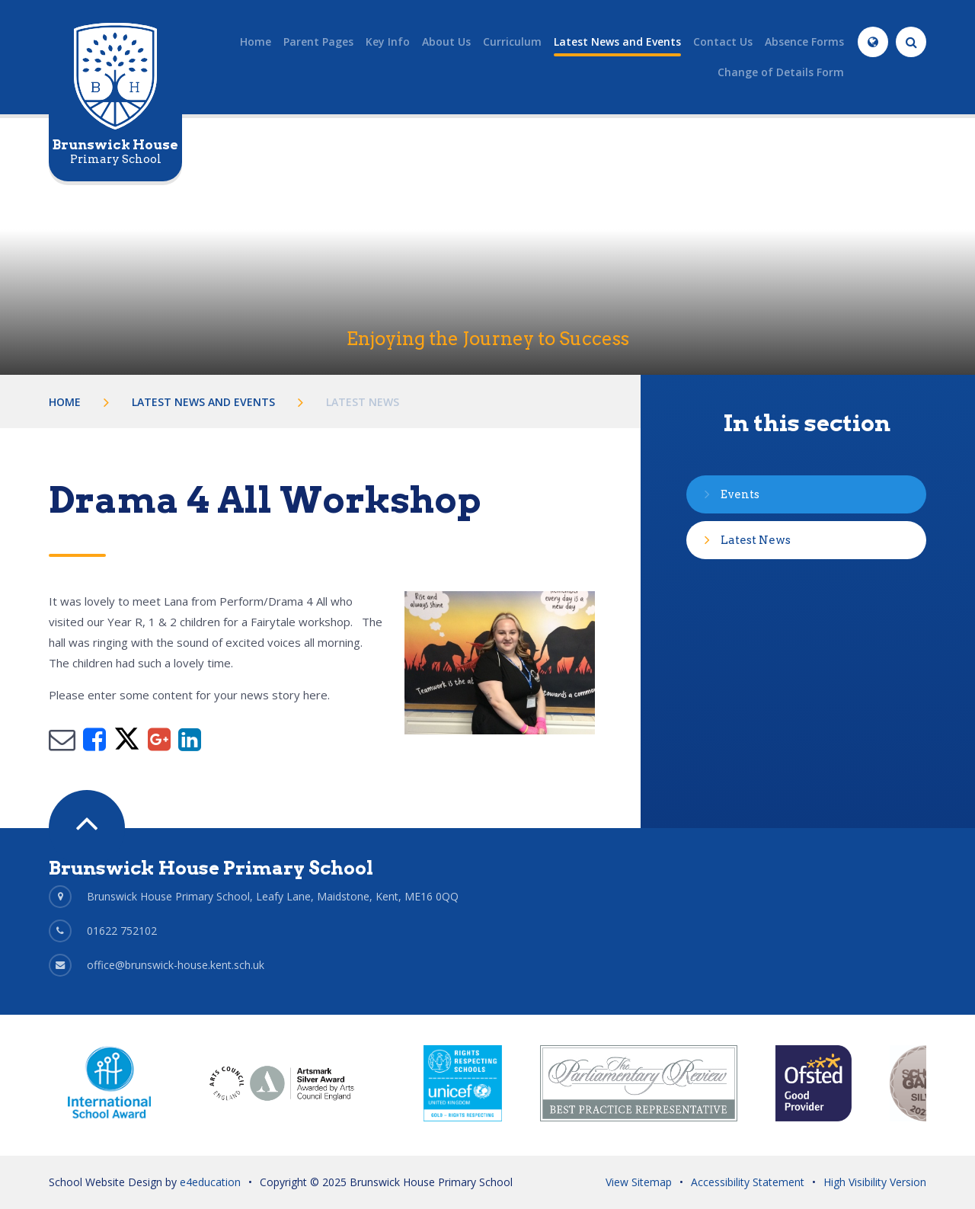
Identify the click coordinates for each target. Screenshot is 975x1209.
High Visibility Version (874, 1182)
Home (65, 402)
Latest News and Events (203, 402)
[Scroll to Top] (87, 828)
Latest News (362, 402)
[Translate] (873, 42)
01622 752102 (122, 930)
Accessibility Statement (747, 1182)
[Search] (911, 42)
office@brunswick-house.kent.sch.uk (175, 965)
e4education (210, 1182)
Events (740, 494)
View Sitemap (639, 1182)
